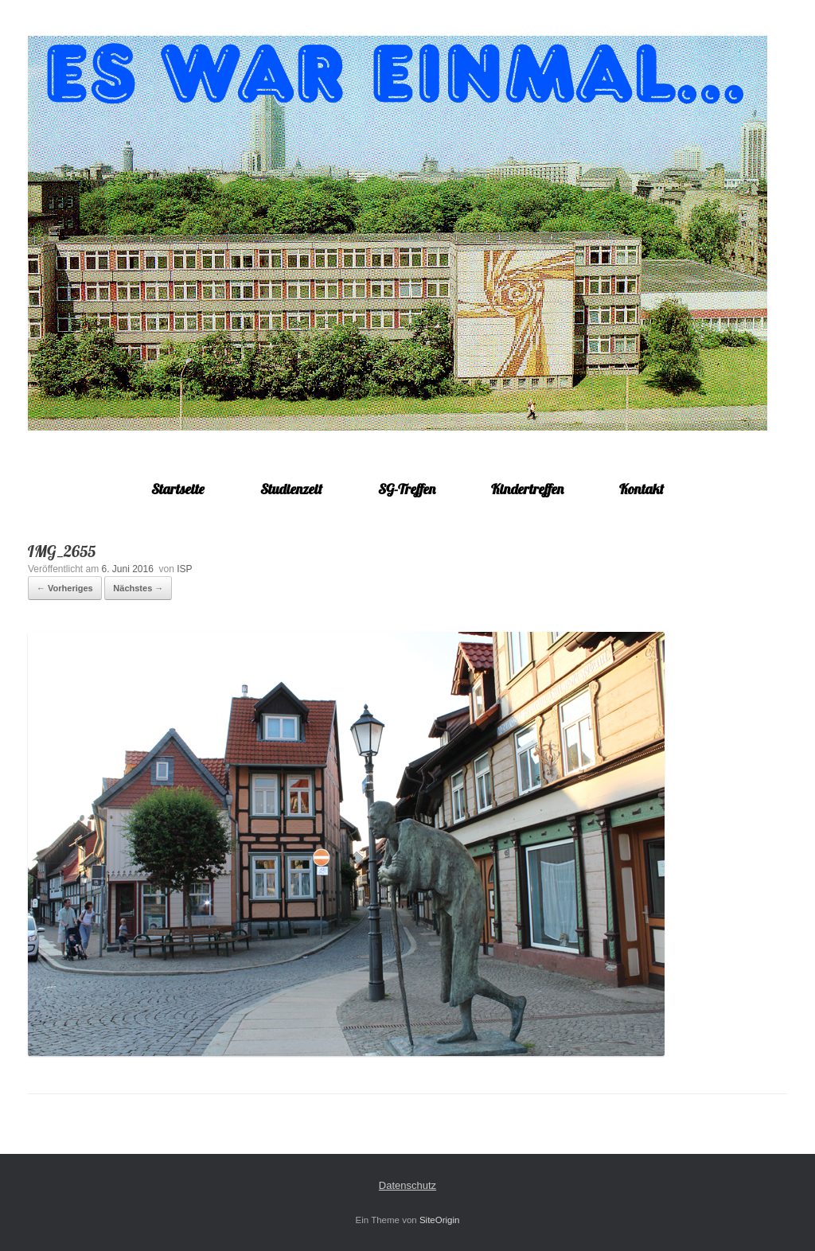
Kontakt (641, 489)
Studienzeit (291, 489)
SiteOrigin (439, 1220)
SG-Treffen (406, 489)
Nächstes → (138, 588)
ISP (184, 569)
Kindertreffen (527, 489)
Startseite (178, 489)
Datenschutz (407, 1185)
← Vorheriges (65, 588)
